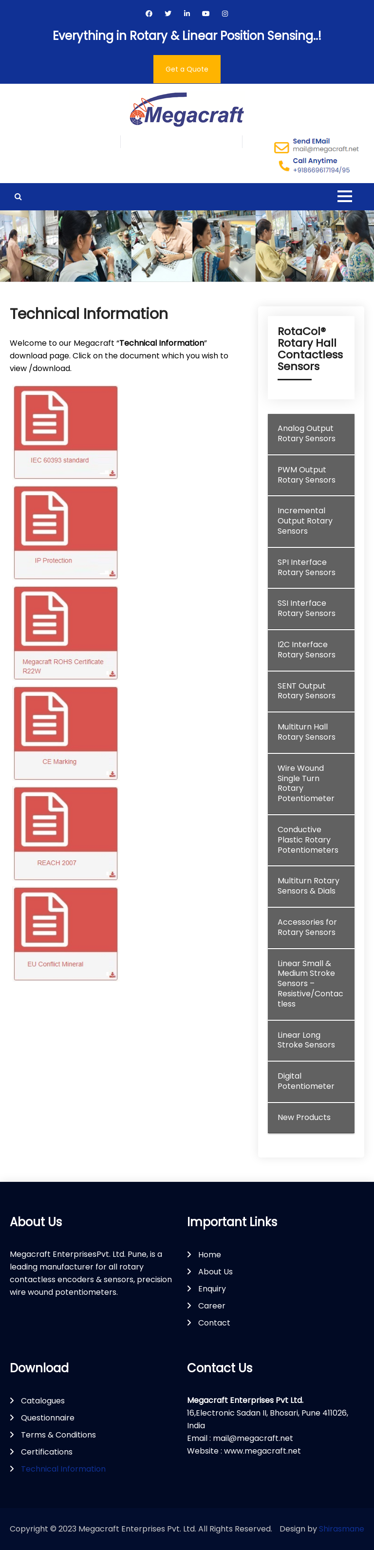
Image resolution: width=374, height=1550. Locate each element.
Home (209, 1254)
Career (211, 1305)
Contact (214, 1322)
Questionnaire (48, 1417)
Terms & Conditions (58, 1434)
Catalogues (43, 1400)
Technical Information (63, 1469)
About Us (215, 1271)
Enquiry (212, 1288)
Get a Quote (187, 69)
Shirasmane (341, 1528)
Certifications (47, 1451)
